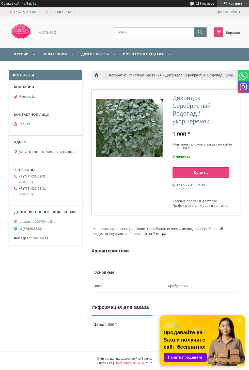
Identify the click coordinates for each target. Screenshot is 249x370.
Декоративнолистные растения (135, 75)
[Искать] (200, 32)
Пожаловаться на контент (133, 363)
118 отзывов (205, 3)
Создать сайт (11, 3)
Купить (201, 172)
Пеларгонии (55, 54)
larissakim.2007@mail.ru (37, 221)
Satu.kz (147, 358)
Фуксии (21, 54)
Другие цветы (95, 54)
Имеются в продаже (143, 54)
